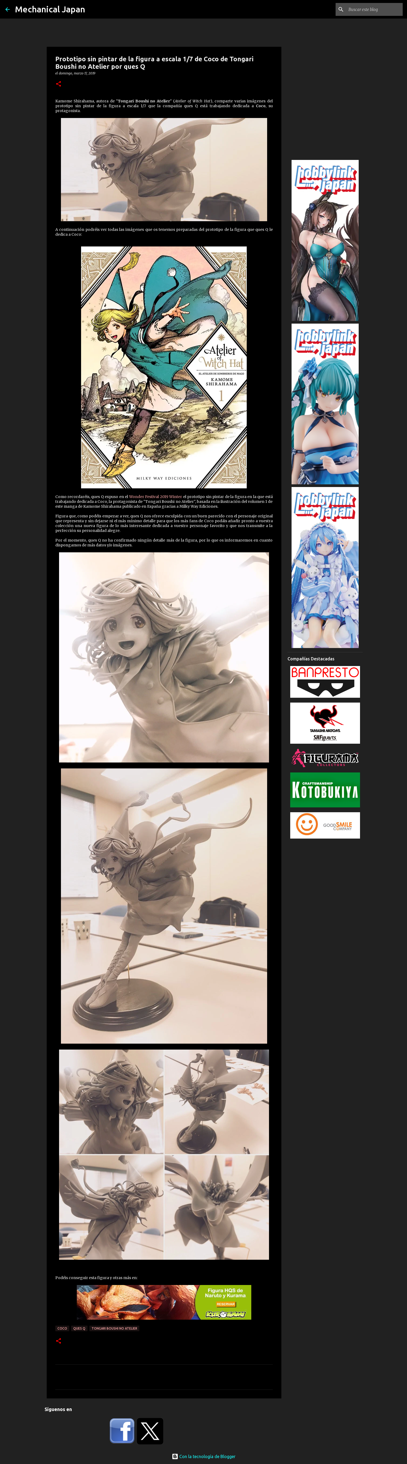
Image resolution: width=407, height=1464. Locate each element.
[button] (58, 84)
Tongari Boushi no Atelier (114, 1328)
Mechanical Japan (50, 9)
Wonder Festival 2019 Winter (155, 496)
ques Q (79, 1328)
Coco (62, 1328)
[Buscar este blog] (374, 9)
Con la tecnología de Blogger (203, 1456)
